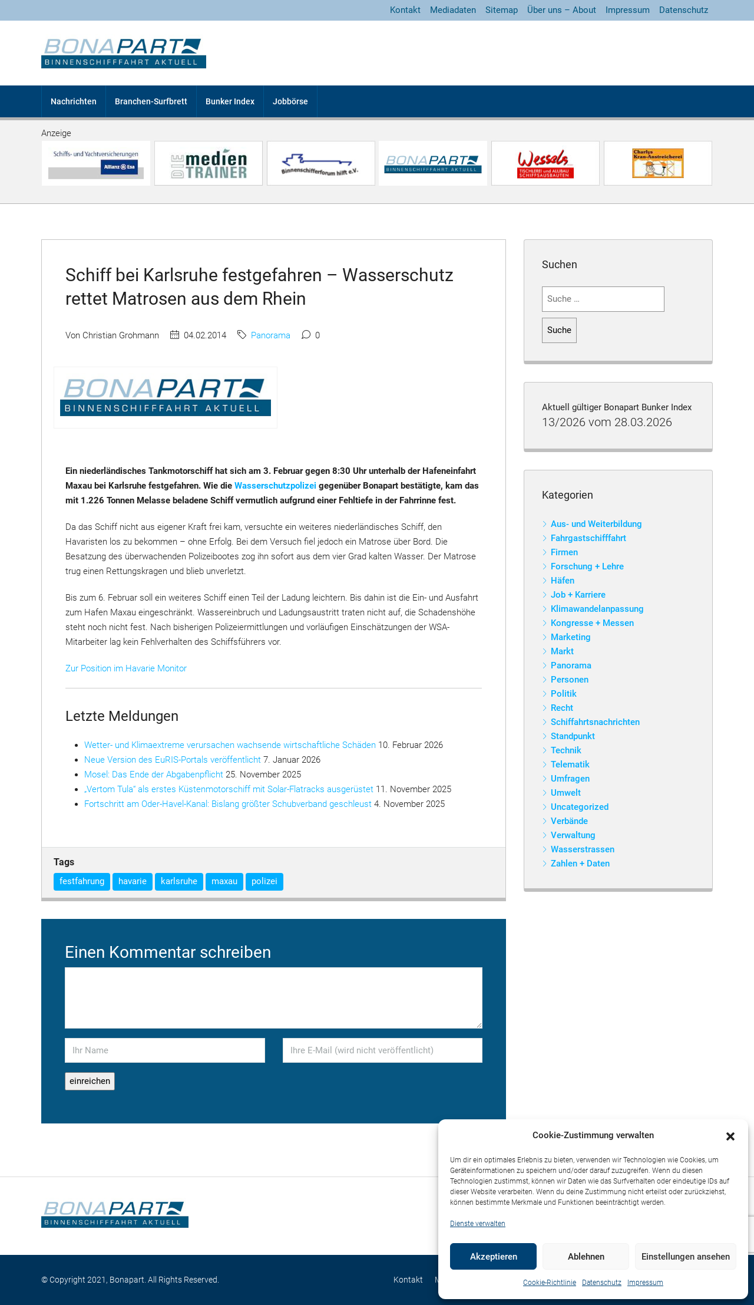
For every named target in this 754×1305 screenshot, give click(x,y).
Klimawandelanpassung (597, 609)
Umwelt (566, 792)
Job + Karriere (578, 594)
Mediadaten (453, 10)
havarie (132, 881)
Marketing (571, 637)
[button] (730, 1136)
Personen (569, 679)
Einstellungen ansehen (685, 1256)
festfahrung (81, 881)
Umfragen (570, 778)
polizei (264, 881)
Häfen (562, 580)
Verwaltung (573, 835)
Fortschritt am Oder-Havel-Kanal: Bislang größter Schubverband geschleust (228, 804)
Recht (562, 708)
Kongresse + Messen (592, 623)
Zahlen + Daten (580, 863)
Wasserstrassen (582, 849)
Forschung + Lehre (587, 566)
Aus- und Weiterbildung (596, 524)
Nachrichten (74, 101)
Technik (566, 750)
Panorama (270, 335)
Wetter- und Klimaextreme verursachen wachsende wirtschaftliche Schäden (230, 745)
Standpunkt (573, 736)
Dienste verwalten (477, 1224)
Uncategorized (580, 807)
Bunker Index (230, 101)
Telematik (570, 764)
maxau (224, 881)
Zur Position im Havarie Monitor (126, 668)
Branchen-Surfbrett (151, 101)
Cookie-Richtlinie (549, 1282)
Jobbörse (290, 101)
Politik (564, 693)
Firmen (564, 552)
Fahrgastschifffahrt (588, 538)
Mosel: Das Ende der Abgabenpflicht (153, 774)
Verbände (569, 821)
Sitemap (501, 10)
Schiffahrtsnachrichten (595, 722)
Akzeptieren (493, 1256)
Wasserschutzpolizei (275, 485)
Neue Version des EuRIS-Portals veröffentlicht (172, 759)
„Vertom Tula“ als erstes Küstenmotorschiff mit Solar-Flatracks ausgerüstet (228, 789)
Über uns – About (561, 10)
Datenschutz (601, 1282)
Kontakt (405, 10)
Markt (562, 651)
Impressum (645, 1282)
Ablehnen (586, 1256)
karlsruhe (179, 881)
